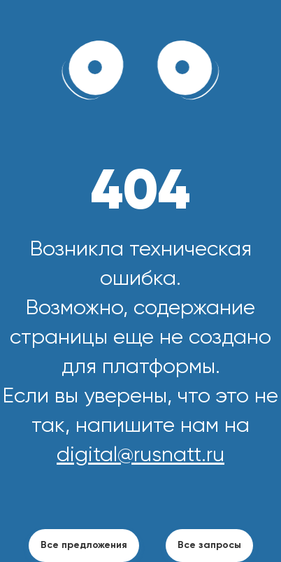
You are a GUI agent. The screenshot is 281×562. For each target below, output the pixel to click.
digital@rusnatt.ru (140, 455)
